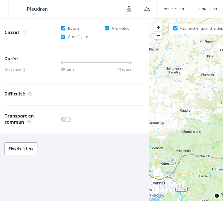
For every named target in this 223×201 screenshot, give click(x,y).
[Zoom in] (158, 27)
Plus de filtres (21, 148)
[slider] (63, 63)
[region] (186, 109)
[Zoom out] (158, 35)
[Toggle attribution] (217, 195)
